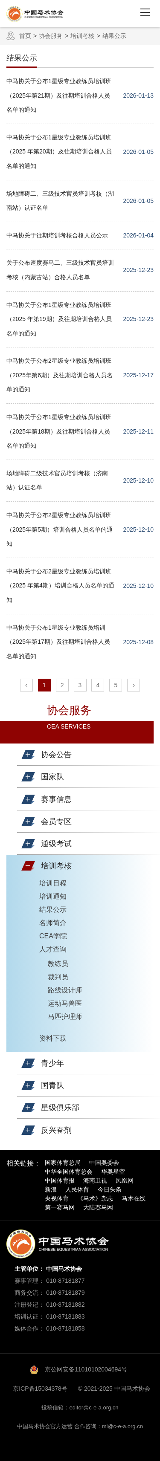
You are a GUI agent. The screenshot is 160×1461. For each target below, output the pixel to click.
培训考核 (82, 35)
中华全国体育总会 (69, 1171)
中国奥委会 (104, 1162)
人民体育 (77, 1189)
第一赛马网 (60, 1207)
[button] (28, 754)
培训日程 (53, 883)
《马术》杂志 (95, 1198)
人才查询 (53, 949)
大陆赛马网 (98, 1207)
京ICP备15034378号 (40, 1388)
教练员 (58, 963)
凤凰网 (125, 1180)
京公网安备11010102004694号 (86, 1369)
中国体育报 (60, 1180)
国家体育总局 (63, 1162)
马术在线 (133, 1198)
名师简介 (53, 922)
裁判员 (58, 977)
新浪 (51, 1189)
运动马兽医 (65, 1003)
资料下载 (53, 1038)
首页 (25, 35)
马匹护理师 (65, 1016)
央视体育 (57, 1198)
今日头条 (110, 1189)
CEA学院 (53, 936)
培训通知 (53, 896)
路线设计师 (65, 990)
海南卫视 (95, 1180)
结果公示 (114, 35)
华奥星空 (113, 1171)
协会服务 (51, 35)
